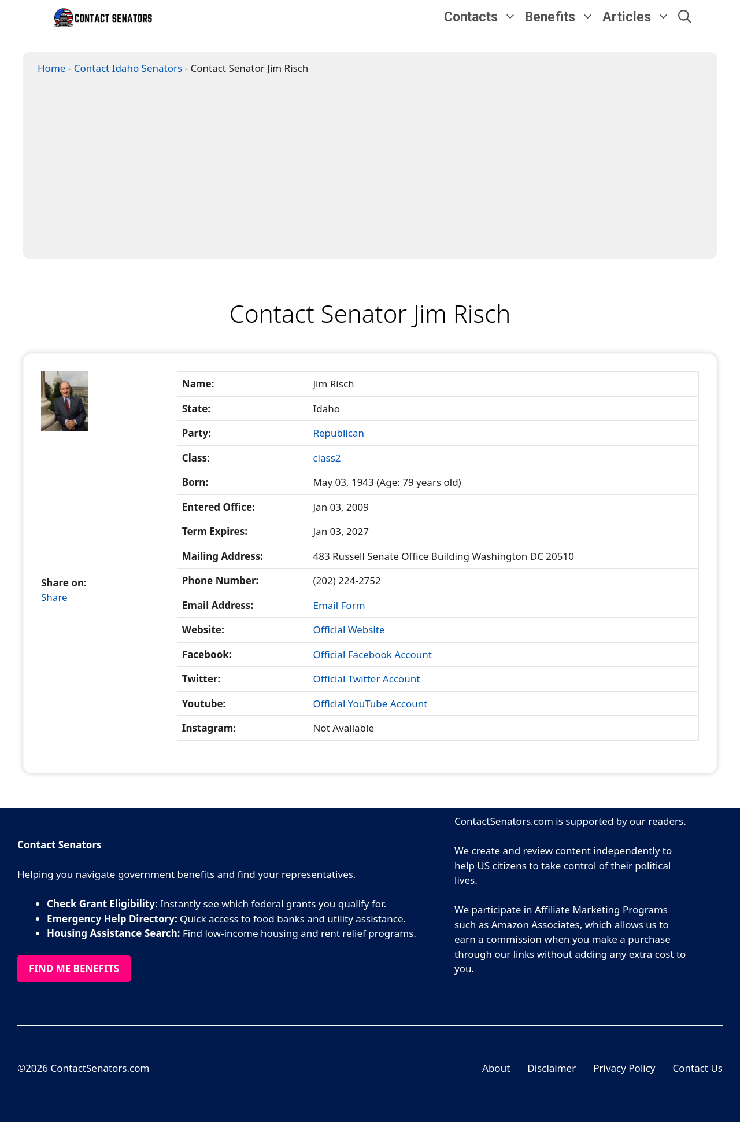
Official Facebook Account (372, 654)
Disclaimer (551, 1068)
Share (54, 597)
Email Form (339, 605)
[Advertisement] (374, 171)
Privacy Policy (624, 1068)
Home (51, 68)
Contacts (482, 17)
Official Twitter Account (366, 678)
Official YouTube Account (370, 703)
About (496, 1068)
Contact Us (698, 1068)
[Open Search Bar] (684, 17)
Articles (638, 17)
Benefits (561, 17)
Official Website (348, 629)
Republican (338, 433)
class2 (327, 457)
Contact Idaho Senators (128, 68)
